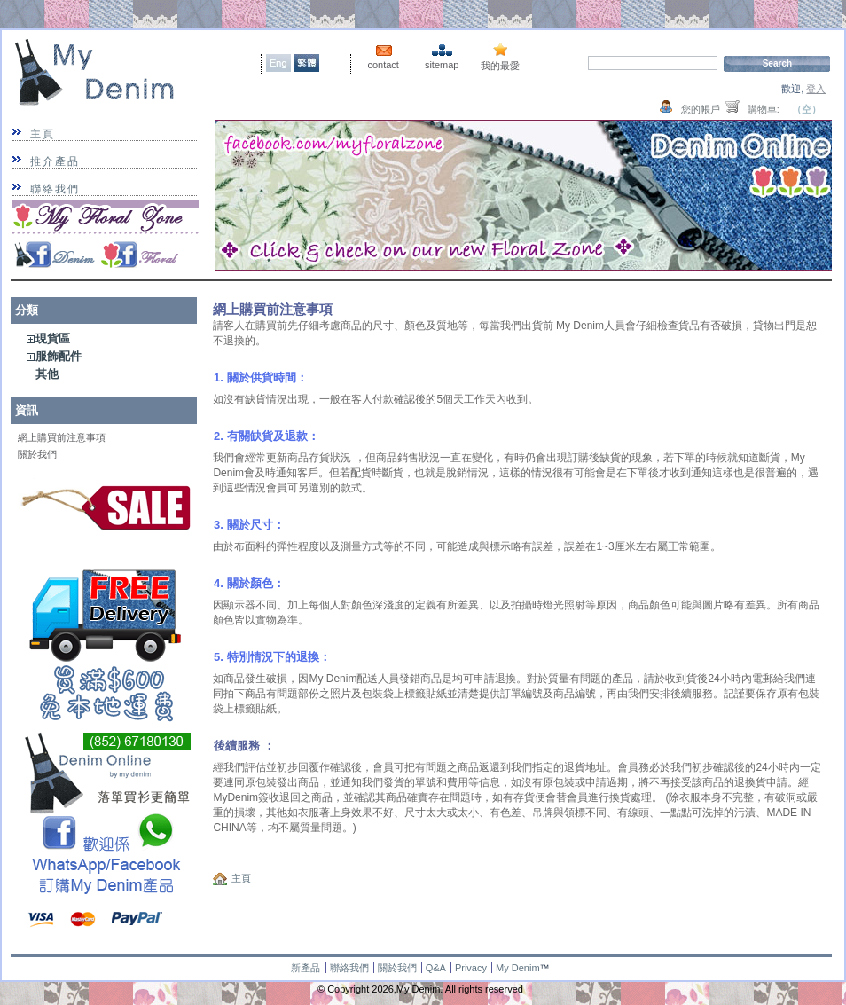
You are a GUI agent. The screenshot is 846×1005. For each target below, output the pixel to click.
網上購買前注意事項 (62, 437)
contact (382, 64)
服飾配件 (58, 356)
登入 (816, 88)
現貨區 (52, 338)
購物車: (763, 109)
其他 (47, 374)
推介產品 (55, 161)
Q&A (436, 967)
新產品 (305, 967)
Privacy (471, 967)
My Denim (518, 967)
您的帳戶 (700, 109)
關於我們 (37, 454)
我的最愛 (500, 65)
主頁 (42, 134)
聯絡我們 (55, 189)
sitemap (442, 64)
